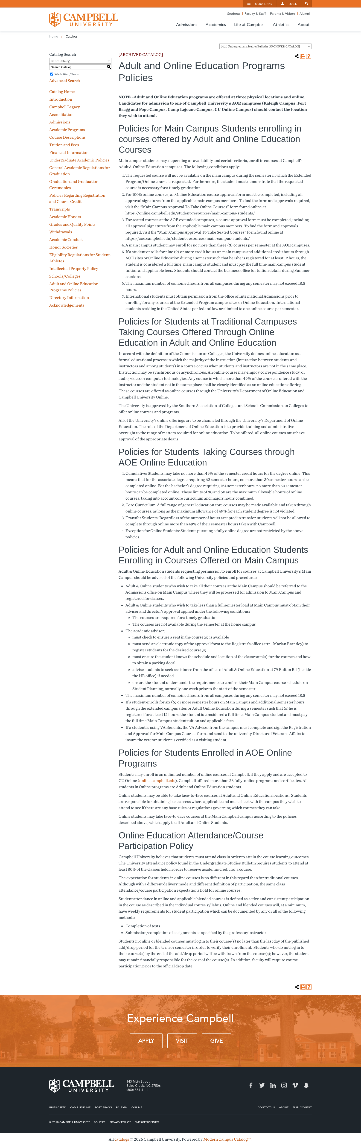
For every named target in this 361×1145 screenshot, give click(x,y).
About (283, 1107)
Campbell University (83, 19)
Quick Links (263, 4)
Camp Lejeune (80, 1107)
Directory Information (69, 297)
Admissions (59, 122)
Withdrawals (60, 231)
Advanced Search (64, 80)
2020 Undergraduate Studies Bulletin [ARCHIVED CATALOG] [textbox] (260, 46)
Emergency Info (147, 1122)
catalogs (121, 1139)
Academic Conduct (66, 239)
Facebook (250, 1085)
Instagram (284, 1085)
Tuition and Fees (64, 144)
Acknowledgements (66, 305)
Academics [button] (216, 24)
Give (216, 1040)
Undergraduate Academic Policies (79, 160)
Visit (182, 1040)
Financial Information (68, 152)
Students (233, 14)
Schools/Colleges (65, 276)
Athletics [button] (281, 24)
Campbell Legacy (64, 106)
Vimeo (295, 1085)
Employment (302, 1107)
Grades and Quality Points (72, 224)
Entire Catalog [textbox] (60, 61)
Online (136, 1107)
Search (307, 3)
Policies (99, 1122)
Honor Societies (63, 247)
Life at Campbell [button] (249, 24)
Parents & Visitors (282, 14)
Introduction (60, 99)
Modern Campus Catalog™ (227, 1139)
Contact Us (266, 1107)
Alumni (305, 14)
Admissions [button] (186, 24)
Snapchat (306, 1085)
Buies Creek (57, 1107)
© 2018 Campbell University (69, 1122)
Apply (146, 1040)
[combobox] (265, 46)
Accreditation (61, 114)
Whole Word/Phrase (67, 74)
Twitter (262, 1085)
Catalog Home (62, 91)
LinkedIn (273, 1085)
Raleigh (121, 1107)
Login (293, 4)
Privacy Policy (120, 1122)
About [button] (304, 24)
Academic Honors (65, 216)
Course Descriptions (67, 137)
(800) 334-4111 (137, 1090)
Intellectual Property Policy (73, 268)
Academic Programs (67, 129)
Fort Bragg (103, 1107)
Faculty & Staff (255, 14)
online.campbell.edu (157, 780)
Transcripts (59, 209)
